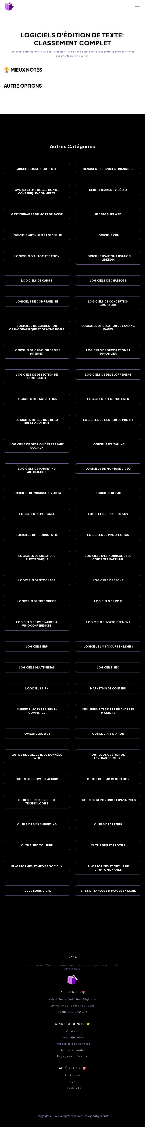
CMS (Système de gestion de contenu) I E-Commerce (37, 191)
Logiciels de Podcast (37, 514)
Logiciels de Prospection (108, 534)
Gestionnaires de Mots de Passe (37, 214)
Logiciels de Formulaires (108, 399)
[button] (136, 6)
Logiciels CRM (108, 235)
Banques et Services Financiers (108, 169)
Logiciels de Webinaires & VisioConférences (37, 623)
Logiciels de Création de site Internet (36, 351)
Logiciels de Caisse (36, 280)
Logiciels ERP (37, 646)
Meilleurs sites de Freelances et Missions (108, 711)
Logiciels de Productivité (37, 534)
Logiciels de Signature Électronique (36, 557)
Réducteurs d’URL (37, 890)
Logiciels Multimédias (37, 667)
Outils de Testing (108, 824)
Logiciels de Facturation (36, 399)
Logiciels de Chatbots (108, 280)
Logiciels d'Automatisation (36, 256)
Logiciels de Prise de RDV (108, 514)
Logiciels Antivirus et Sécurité (37, 235)
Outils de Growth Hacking (36, 779)
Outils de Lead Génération (108, 779)
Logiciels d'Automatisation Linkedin (108, 257)
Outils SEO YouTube (37, 845)
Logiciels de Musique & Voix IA (37, 493)
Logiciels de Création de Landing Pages (108, 327)
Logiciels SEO (108, 667)
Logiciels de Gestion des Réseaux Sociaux (37, 445)
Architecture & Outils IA (37, 169)
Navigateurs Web (36, 733)
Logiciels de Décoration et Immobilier (108, 351)
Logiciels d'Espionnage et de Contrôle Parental (108, 557)
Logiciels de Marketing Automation (37, 470)
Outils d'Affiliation (108, 733)
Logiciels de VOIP (108, 601)
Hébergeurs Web (108, 214)
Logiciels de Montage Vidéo (108, 468)
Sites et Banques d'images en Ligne (108, 890)
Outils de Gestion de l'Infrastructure (108, 756)
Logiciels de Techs (108, 580)
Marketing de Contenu (108, 688)
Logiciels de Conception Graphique (108, 303)
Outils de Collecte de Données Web (37, 756)
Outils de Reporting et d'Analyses (108, 800)
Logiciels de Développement (108, 374)
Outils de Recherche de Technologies (37, 801)
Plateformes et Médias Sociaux (36, 866)
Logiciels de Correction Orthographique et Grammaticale (37, 327)
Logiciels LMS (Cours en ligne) (108, 646)
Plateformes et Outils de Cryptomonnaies (108, 868)
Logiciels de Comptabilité (37, 301)
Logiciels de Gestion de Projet (108, 419)
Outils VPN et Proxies (108, 845)
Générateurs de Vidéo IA (108, 189)
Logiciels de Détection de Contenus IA (37, 376)
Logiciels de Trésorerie (36, 601)
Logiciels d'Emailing (108, 444)
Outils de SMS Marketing (37, 824)
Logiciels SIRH (36, 688)
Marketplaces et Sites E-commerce (37, 711)
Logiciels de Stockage (37, 580)
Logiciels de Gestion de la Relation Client (36, 421)
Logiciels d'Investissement (108, 622)
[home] (9, 6)
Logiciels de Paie (108, 493)
